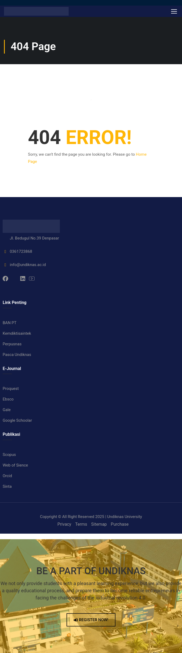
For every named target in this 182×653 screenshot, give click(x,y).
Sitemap (99, 524)
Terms (81, 524)
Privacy (64, 524)
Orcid (7, 475)
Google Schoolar (17, 420)
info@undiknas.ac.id (24, 264)
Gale (7, 409)
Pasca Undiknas (17, 354)
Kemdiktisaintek (17, 333)
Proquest (11, 388)
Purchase (120, 524)
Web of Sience (15, 465)
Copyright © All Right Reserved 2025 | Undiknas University (91, 516)
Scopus (9, 454)
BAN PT (9, 322)
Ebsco (8, 399)
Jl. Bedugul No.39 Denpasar (31, 238)
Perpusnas (12, 344)
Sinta (7, 486)
